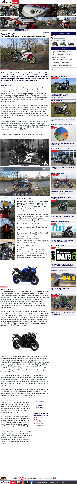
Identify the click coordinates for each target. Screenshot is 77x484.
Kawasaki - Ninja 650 (59, 38)
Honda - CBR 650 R (59, 40)
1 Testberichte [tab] (19, 30)
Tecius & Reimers (22, 434)
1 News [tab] (12, 30)
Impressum (51, 482)
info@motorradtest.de (41, 482)
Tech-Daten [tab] (4, 30)
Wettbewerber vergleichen (63, 33)
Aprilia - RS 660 (58, 35)
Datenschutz (60, 482)
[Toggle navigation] (74, 2)
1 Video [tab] (27, 30)
